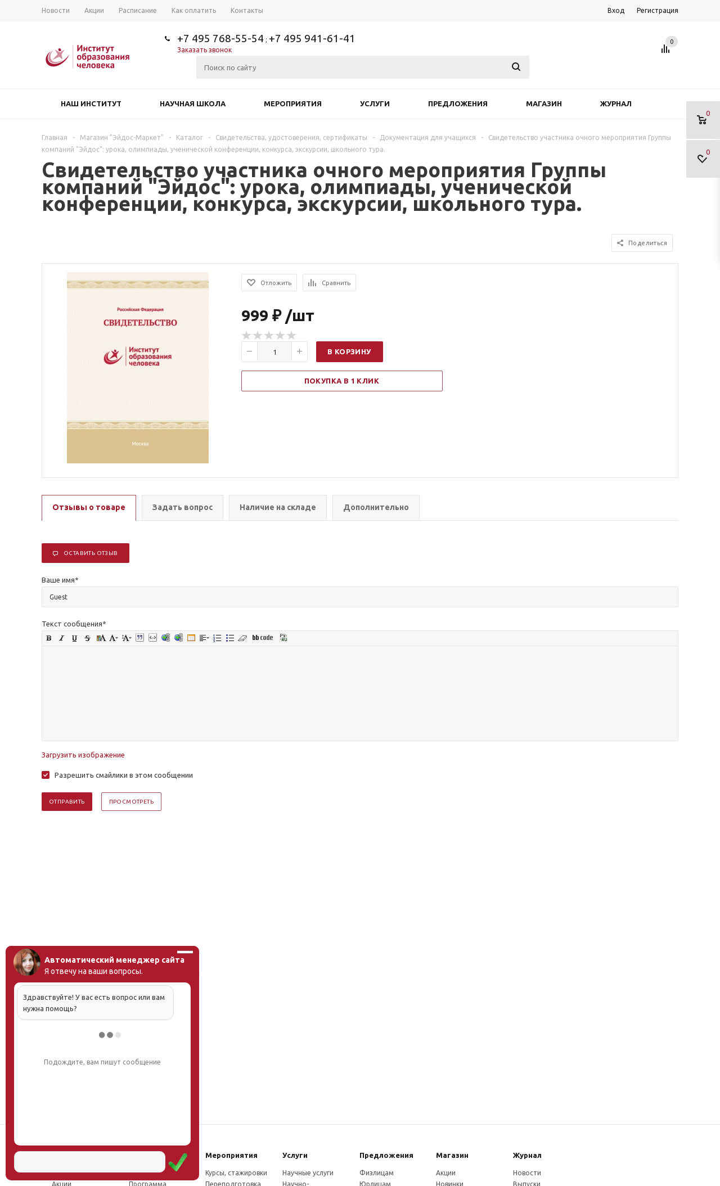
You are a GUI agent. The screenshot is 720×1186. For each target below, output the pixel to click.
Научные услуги (308, 1172)
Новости (527, 1172)
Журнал (616, 103)
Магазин (544, 103)
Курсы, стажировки (236, 1172)
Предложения (458, 103)
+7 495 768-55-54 (220, 38)
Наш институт (91, 103)
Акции (446, 1172)
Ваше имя (60, 580)
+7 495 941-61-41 (312, 38)
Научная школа (193, 103)
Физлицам (376, 1172)
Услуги (375, 103)
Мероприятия (293, 103)
